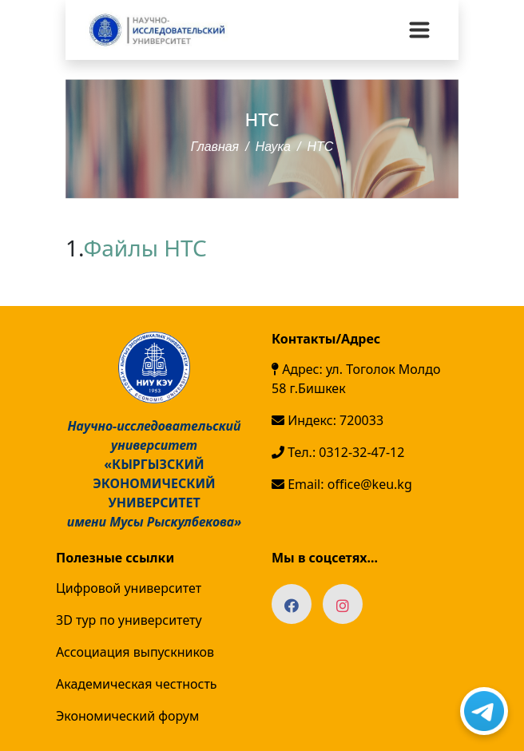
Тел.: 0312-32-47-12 (338, 452)
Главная (215, 146)
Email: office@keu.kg (342, 484)
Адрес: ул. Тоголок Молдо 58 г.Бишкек (356, 378)
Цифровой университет (128, 588)
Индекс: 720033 (327, 420)
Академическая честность (136, 684)
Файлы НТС (147, 247)
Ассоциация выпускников (135, 652)
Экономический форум (127, 716)
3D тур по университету (129, 620)
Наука (273, 146)
